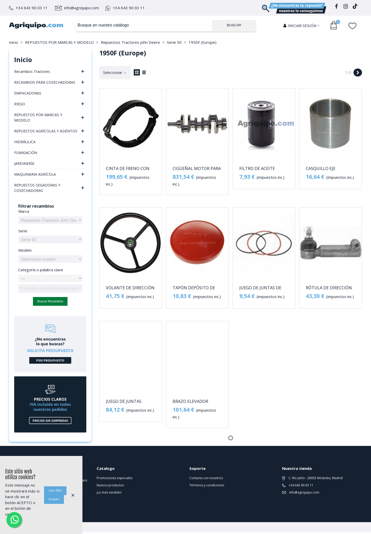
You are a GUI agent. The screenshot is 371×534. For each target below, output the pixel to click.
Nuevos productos (110, 485)
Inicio (23, 59)
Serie (22, 230)
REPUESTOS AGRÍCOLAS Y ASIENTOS (45, 131)
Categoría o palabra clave (40, 269)
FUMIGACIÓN (25, 152)
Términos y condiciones (206, 485)
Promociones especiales (114, 478)
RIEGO (19, 103)
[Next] (357, 73)
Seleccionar (115, 72)
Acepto (54, 499)
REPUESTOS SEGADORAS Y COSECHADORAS (37, 188)
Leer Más (55, 490)
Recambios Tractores (32, 71)
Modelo (25, 250)
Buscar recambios (50, 301)
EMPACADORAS (27, 93)
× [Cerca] (73, 495)
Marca (23, 211)
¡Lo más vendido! (109, 492)
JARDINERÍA (24, 163)
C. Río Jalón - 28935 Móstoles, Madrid (312, 478)
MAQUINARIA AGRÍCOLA (35, 174)
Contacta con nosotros (206, 478)
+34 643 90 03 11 (28, 7)
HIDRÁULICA (25, 141)
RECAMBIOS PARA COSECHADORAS (44, 82)
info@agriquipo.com (77, 7)
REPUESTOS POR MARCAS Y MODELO (38, 117)
